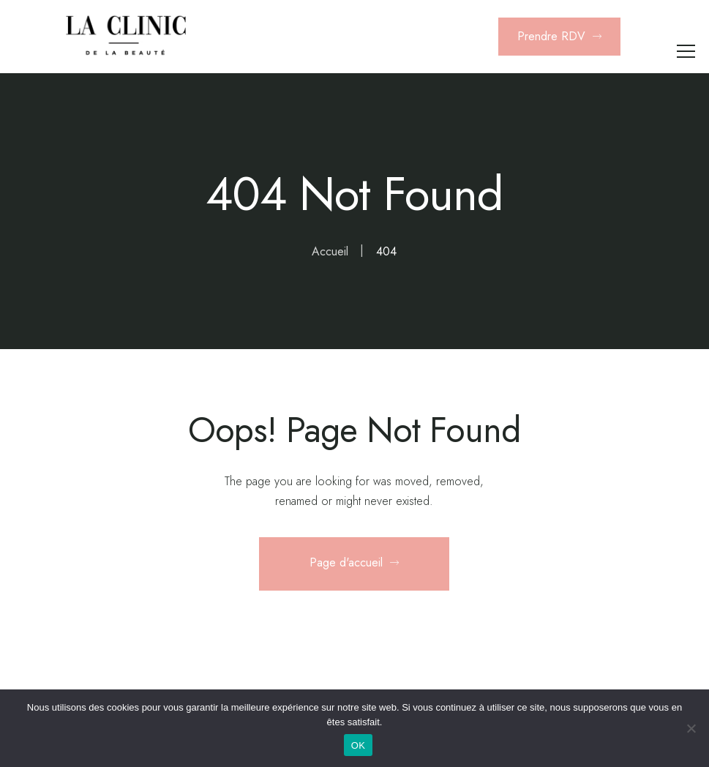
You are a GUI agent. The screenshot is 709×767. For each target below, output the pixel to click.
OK (358, 745)
